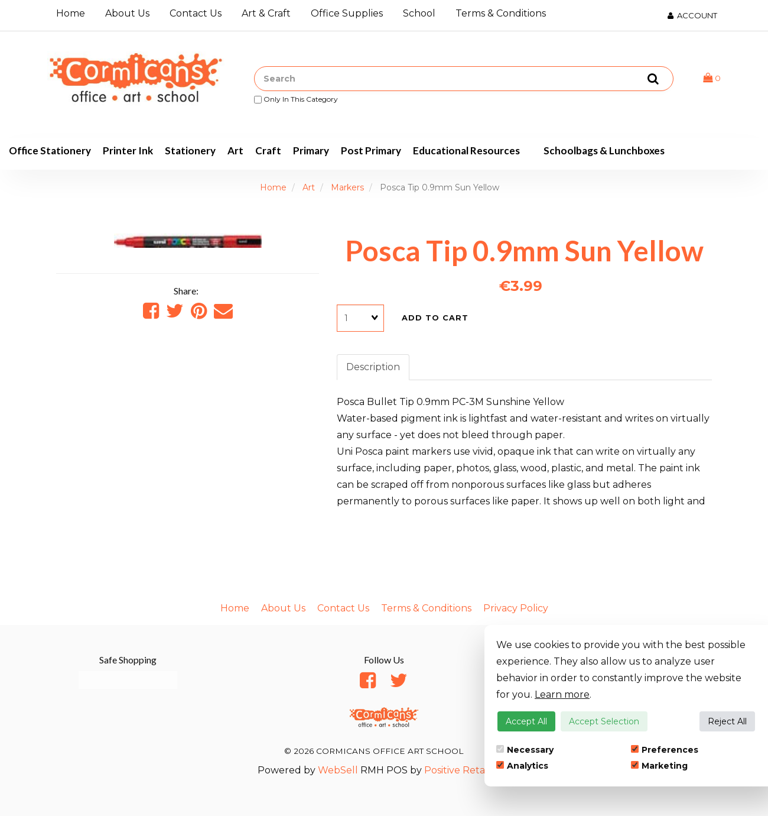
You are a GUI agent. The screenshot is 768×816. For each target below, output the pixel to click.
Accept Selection (604, 721)
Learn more (562, 694)
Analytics (522, 765)
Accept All (526, 721)
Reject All (727, 721)
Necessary (525, 749)
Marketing (659, 765)
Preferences (664, 749)
